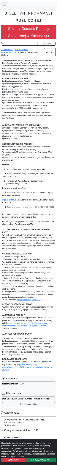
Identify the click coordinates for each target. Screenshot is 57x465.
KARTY (12, 52)
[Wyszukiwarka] (19, 44)
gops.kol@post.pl (9, 200)
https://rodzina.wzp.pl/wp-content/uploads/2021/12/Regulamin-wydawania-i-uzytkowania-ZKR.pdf (27, 367)
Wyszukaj (46, 44)
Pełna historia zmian (28, 404)
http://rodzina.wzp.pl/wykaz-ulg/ (29, 300)
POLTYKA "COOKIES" (40, 460)
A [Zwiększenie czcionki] (47, 52)
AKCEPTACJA (13, 460)
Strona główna (7, 50)
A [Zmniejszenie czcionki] (52, 52)
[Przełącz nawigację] (4, 4)
